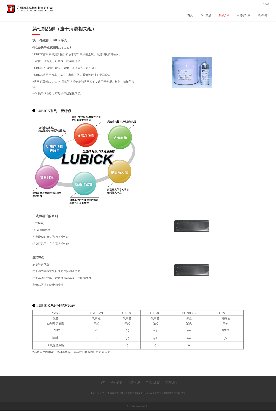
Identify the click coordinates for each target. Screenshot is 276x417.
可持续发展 (243, 15)
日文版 (266, 3)
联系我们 (263, 15)
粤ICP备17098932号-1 (138, 412)
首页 (190, 15)
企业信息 (205, 15)
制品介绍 (224, 15)
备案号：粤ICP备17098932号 (170, 399)
